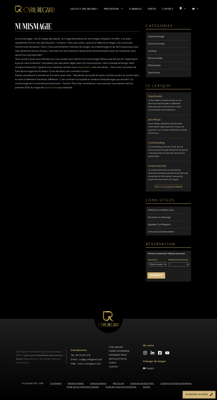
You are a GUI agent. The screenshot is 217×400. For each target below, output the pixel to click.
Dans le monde (156, 43)
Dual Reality (155, 96)
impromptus (85, 67)
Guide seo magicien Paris (142, 383)
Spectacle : (153, 260)
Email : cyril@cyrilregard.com (86, 359)
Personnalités (155, 58)
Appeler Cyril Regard (159, 224)
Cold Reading (156, 142)
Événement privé (117, 355)
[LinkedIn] (152, 353)
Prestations (115, 9)
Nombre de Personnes (178, 260)
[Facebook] (160, 353)
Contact (167, 9)
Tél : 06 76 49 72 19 (80, 355)
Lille (41, 359)
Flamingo (135, 9)
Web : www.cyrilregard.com (86, 363)
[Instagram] (145, 353)
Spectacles (154, 72)
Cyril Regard (116, 347)
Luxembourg (22, 362)
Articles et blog (118, 359)
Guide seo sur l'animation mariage (83, 387)
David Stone (51, 87)
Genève (47, 359)
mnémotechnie (157, 166)
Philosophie (154, 65)
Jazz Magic (154, 119)
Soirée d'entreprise (119, 351)
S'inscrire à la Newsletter (161, 232)
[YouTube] (167, 353)
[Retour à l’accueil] (35, 9)
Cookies (146, 387)
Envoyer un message (159, 217)
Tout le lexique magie (168, 187)
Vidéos (152, 9)
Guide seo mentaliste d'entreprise (175, 383)
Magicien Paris (31, 359)
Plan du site (118, 383)
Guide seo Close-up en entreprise (120, 387)
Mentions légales (76, 383)
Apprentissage (156, 36)
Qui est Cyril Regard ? (84, 9)
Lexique (152, 51)
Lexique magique (98, 383)
